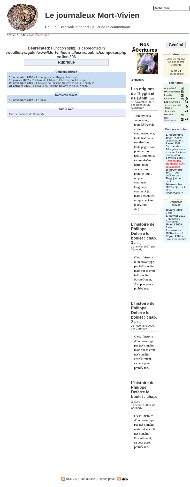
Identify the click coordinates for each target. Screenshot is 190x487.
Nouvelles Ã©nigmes (173, 220)
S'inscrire (176, 64)
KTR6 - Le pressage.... (175, 139)
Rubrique (66, 62)
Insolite (168, 95)
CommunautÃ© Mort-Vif (173, 106)
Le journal (170, 111)
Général (176, 45)
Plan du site (87, 479)
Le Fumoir (169, 98)
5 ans (169, 212)
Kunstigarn (137, 107)
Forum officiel (176, 73)
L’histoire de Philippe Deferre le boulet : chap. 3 (61, 80)
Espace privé (106, 479)
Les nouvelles (172, 101)
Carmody (136, 249)
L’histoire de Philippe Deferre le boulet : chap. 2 (65, 83)
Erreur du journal (176, 239)
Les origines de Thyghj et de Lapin (57, 77)
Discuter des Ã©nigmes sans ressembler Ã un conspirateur (176, 151)
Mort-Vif (176, 70)
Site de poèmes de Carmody (26, 114)
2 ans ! (179, 233)
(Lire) (151, 98)
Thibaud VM (143, 104)
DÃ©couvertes (172, 91)
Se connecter (176, 61)
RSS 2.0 (69, 479)
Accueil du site (16, 35)
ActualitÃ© (170, 88)
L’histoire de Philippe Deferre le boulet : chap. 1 (62, 85)
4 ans (169, 227)
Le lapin (41, 100)
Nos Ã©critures (39, 35)
